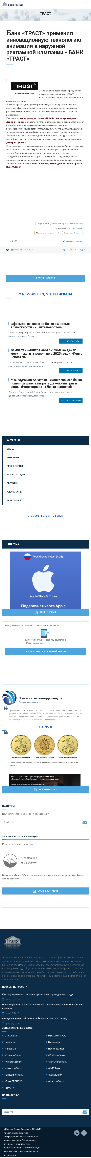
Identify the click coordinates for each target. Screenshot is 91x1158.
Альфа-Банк (14, 492)
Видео (10, 449)
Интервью (13, 457)
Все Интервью (45, 612)
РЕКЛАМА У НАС (57, 1035)
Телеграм (84, 1133)
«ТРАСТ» (9, 1087)
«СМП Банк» (55, 1068)
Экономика (54, 1042)
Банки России (72, 241)
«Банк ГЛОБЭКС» (14, 1081)
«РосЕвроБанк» (56, 1055)
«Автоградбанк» (13, 1061)
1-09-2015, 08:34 (29, 250)
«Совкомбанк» (56, 1081)
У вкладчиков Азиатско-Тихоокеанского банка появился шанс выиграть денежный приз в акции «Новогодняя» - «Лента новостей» (46, 383)
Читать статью (71, 341)
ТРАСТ (82, 241)
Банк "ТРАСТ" (14, 500)
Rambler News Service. (76, 224)
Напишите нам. (79, 233)
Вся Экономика (45, 789)
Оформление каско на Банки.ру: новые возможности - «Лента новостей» (40, 325)
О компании (11, 1035)
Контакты (10, 1042)
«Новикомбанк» (13, 1068)
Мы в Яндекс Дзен (35, 643)
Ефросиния (14, 250)
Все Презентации (45, 891)
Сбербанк (12, 483)
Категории (13, 440)
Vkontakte (76, 1133)
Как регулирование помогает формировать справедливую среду (37, 994)
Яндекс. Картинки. (78, 228)
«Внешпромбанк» (14, 1074)
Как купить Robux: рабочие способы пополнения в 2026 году (34, 1018)
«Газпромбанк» (13, 1055)
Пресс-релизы (15, 466)
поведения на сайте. (54, 233)
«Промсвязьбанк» (58, 1061)
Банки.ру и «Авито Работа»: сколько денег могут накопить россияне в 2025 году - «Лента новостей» (46, 353)
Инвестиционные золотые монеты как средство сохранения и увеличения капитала (42, 1006)
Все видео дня (16, 474)
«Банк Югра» (55, 1074)
